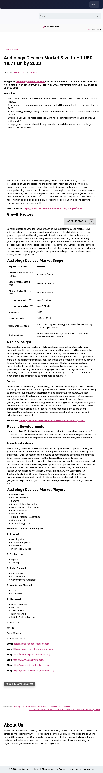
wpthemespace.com (82, 769)
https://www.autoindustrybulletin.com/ (33, 670)
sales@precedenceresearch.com (31, 643)
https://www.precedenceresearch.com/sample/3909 (52, 208)
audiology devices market (30, 81)
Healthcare (12, 49)
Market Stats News (28, 769)
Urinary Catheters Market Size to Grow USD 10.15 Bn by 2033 (52, 420)
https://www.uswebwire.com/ (28, 659)
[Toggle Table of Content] (90, 221)
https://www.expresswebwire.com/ (31, 654)
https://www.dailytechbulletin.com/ (32, 665)
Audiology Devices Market (19, 683)
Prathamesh (34, 72)
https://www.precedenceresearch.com (34, 649)
